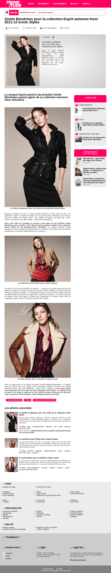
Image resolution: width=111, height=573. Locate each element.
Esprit (28, 400)
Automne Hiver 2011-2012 (45, 400)
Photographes (8, 516)
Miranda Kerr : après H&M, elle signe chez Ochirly (94, 159)
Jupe (28, 426)
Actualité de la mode (27, 12)
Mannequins (7, 513)
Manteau (39, 451)
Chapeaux (73, 500)
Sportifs (39, 516)
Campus (35, 453)
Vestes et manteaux (77, 493)
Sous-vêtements (8, 495)
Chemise (44, 468)
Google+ (8, 558)
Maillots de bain (8, 493)
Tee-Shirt (30, 451)
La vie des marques (45, 12)
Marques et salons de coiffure (47, 527)
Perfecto (60, 468)
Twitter (7, 556)
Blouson (49, 426)
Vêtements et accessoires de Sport (49, 495)
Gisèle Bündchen (14, 400)
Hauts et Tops (41, 493)
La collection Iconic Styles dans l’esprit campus (38, 439)
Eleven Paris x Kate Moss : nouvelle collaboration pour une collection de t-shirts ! (94, 181)
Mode (13, 12)
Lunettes (6, 502)
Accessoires (41, 500)
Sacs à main (74, 502)
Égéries (5, 515)
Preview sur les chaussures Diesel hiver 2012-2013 (94, 138)
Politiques (73, 516)
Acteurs (39, 511)
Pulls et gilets (74, 492)
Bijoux (5, 500)
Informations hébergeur (78, 560)
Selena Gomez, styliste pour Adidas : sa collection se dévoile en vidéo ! (94, 170)
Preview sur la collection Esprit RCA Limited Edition (94, 124)
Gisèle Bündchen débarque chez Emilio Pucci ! (94, 109)
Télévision (40, 513)
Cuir (55, 426)
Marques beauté (8, 527)
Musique (6, 518)
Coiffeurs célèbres (76, 511)
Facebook (8, 553)
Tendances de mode (44, 487)
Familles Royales (76, 513)
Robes (39, 492)
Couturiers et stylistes (10, 511)
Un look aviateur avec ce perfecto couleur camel (38, 458)
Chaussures (41, 502)
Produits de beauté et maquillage (14, 529)
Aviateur (52, 468)
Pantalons (6, 492)
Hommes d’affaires (76, 515)
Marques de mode (9, 487)
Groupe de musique (43, 515)
